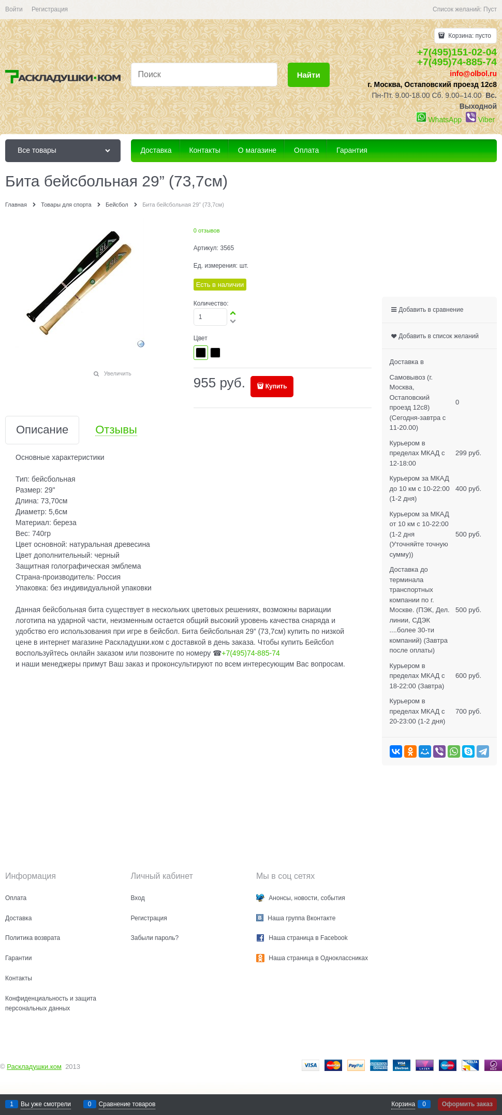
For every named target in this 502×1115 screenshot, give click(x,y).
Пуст (490, 9)
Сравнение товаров (127, 1104)
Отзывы (116, 430)
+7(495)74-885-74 (457, 61)
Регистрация (50, 9)
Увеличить (117, 373)
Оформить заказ (467, 1104)
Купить (276, 386)
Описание (42, 430)
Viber (486, 119)
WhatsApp (445, 119)
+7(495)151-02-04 (457, 52)
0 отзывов (207, 230)
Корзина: (469, 35)
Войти (14, 9)
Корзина (403, 1104)
